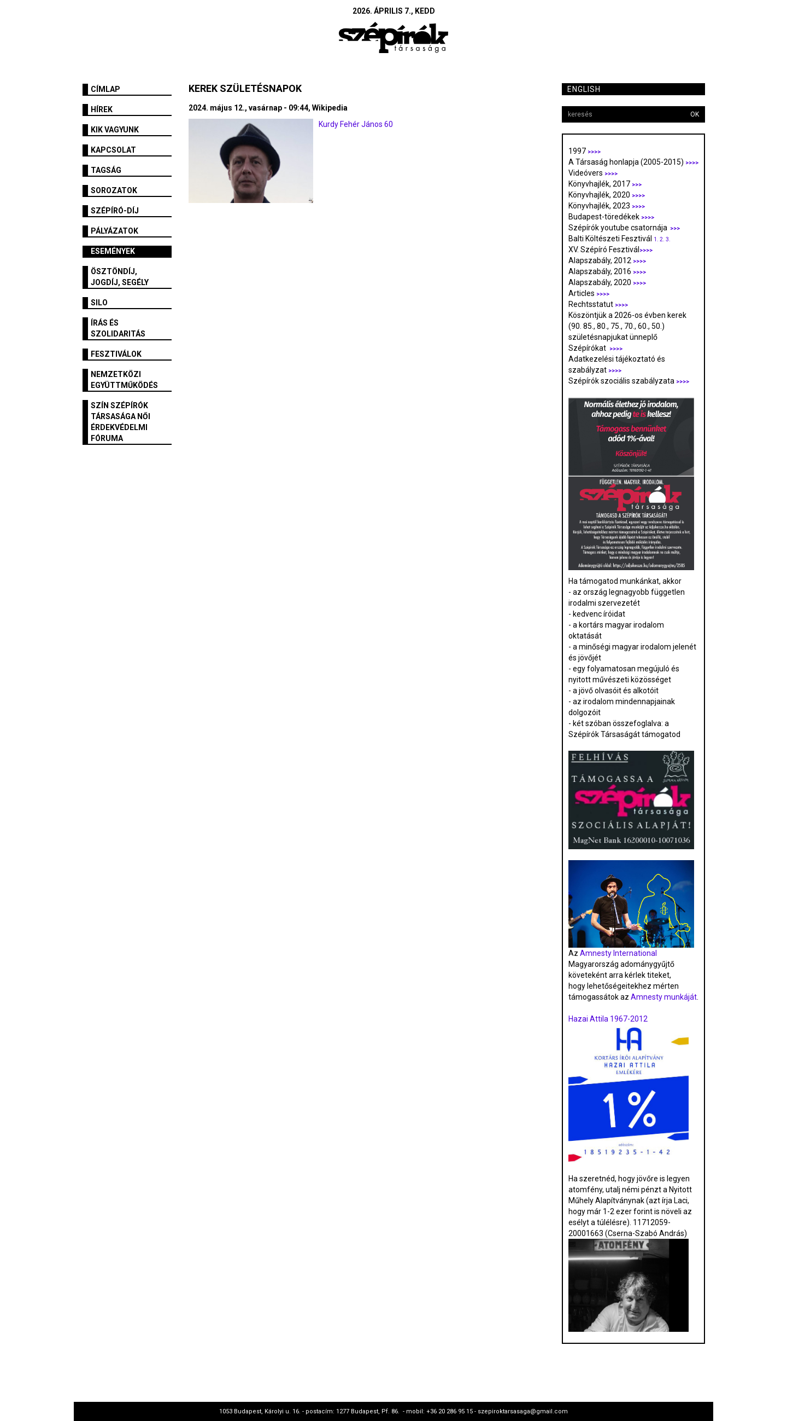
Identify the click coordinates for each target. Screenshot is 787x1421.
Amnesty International (618, 953)
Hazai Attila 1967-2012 (608, 1018)
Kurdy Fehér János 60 (356, 124)
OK (694, 114)
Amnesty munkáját (663, 997)
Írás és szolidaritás (118, 328)
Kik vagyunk (115, 129)
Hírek (102, 109)
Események (113, 251)
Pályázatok (114, 231)
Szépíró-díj (115, 210)
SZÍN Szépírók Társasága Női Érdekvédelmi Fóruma (120, 422)
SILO (99, 302)
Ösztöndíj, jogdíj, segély (120, 277)
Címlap (105, 89)
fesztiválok (116, 354)
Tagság (106, 170)
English (584, 89)
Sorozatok (114, 190)
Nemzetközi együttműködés (124, 380)
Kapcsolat (113, 150)
